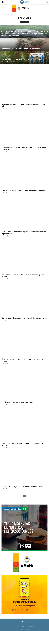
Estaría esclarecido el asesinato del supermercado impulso (23, 191)
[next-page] (32, 496)
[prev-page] (16, 496)
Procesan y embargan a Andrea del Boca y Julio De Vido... (23, 487)
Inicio (2, 14)
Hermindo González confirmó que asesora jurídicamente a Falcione (23, 105)
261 (20, 496)
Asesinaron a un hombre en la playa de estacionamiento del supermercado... (24, 233)
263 (28, 496)
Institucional (22, 626)
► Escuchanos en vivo (30, 626)
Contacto (16, 626)
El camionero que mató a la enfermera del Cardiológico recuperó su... (22, 444)
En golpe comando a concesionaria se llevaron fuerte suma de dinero (24, 148)
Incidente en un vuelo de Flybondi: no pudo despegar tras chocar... (23, 276)
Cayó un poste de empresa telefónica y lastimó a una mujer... (24, 318)
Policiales (6, 14)
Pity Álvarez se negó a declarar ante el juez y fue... (20, 402)
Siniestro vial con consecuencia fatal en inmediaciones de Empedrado (23, 360)
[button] (2, 2)
